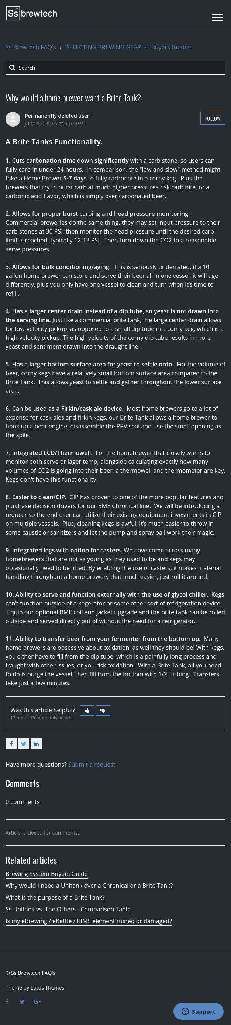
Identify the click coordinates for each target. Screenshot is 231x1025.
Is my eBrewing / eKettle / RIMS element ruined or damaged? (89, 921)
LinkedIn (36, 743)
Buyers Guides (170, 47)
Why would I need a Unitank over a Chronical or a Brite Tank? (89, 885)
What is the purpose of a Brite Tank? (55, 897)
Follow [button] (213, 118)
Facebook (11, 743)
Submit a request (92, 764)
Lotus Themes (47, 987)
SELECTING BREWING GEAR (103, 47)
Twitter (23, 743)
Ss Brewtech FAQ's (31, 47)
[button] (217, 15)
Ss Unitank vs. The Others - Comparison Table (68, 909)
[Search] (115, 68)
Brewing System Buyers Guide (47, 874)
